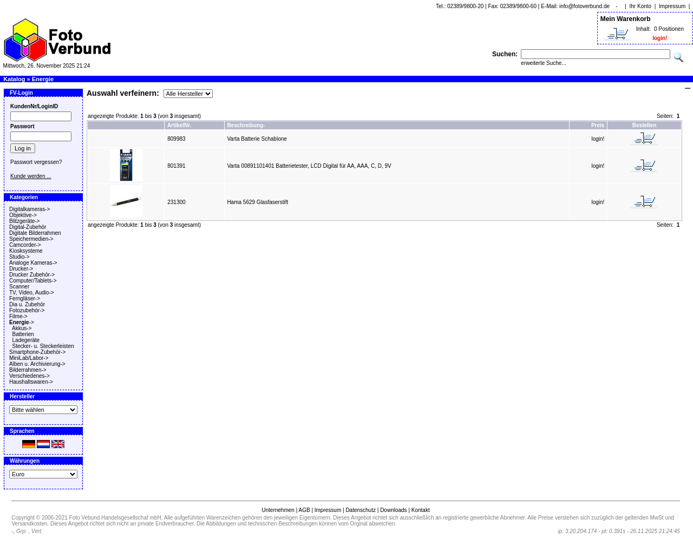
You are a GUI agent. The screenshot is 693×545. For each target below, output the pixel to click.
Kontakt (420, 510)
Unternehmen (278, 510)
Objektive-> (23, 215)
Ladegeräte (26, 340)
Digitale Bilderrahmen (35, 233)
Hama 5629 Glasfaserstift (257, 202)
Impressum (672, 6)
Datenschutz (360, 510)
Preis (597, 125)
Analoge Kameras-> (33, 263)
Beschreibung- (246, 125)
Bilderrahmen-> (28, 370)
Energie (43, 79)
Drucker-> (21, 269)
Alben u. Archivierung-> (37, 364)
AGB (304, 510)
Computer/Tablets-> (33, 281)
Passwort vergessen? (36, 162)
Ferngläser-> (24, 298)
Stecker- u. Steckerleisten (43, 346)
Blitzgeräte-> (24, 221)
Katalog (14, 79)
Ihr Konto (641, 6)
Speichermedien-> (31, 239)
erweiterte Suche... (543, 63)
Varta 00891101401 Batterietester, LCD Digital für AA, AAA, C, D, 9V (309, 166)
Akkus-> (21, 328)
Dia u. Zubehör (27, 304)
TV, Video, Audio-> (31, 293)
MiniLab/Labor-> (29, 358)
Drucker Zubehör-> (32, 275)
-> (21, 322)
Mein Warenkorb (625, 19)
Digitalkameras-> (29, 209)
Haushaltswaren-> (31, 382)
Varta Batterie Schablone (256, 139)
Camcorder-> (25, 245)
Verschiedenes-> (29, 376)
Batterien (23, 334)
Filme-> (18, 316)
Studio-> (19, 257)
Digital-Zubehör (27, 227)
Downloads (393, 510)
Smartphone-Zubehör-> (37, 352)
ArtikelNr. (179, 125)
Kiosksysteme (26, 251)
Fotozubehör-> (26, 310)
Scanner (19, 287)
